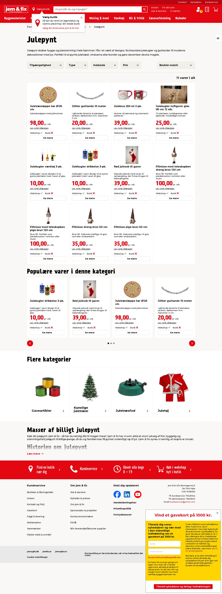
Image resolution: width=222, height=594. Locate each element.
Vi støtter (175, 11)
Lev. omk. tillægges (39, 128)
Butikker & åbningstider (40, 492)
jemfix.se (46, 552)
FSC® (73, 522)
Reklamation (34, 522)
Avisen (155, 7)
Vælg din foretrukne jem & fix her (60, 28)
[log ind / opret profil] (198, 9)
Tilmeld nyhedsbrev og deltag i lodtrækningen (183, 586)
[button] (108, 343)
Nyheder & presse (80, 498)
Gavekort (182, 2)
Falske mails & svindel (39, 534)
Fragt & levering (35, 516)
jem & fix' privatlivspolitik (202, 549)
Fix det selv (168, 7)
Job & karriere (158, 11)
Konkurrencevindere (81, 516)
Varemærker (34, 528)
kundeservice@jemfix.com (182, 502)
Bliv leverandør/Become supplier (88, 528)
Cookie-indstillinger (37, 557)
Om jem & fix (77, 504)
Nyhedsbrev (196, 2)
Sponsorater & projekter (83, 510)
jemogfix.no (61, 552)
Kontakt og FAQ (35, 504)
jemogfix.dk (33, 552)
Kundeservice (211, 2)
